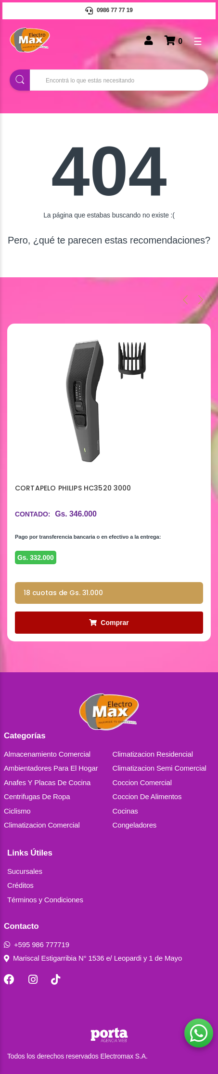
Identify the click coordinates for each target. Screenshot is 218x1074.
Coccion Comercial (142, 782)
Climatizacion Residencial (153, 754)
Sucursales (24, 871)
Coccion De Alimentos (147, 796)
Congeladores (135, 825)
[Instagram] (33, 979)
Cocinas (125, 811)
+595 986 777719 (36, 944)
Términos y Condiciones (45, 900)
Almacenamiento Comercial (47, 754)
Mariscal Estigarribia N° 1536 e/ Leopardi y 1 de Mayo (93, 958)
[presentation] (185, 299)
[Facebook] (9, 979)
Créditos (20, 885)
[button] (198, 1033)
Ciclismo (17, 811)
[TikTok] (55, 979)
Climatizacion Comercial (42, 825)
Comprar (108, 622)
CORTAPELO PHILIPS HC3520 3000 (73, 488)
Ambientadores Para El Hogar (51, 768)
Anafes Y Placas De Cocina (47, 782)
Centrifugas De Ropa (37, 796)
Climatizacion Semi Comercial (159, 768)
